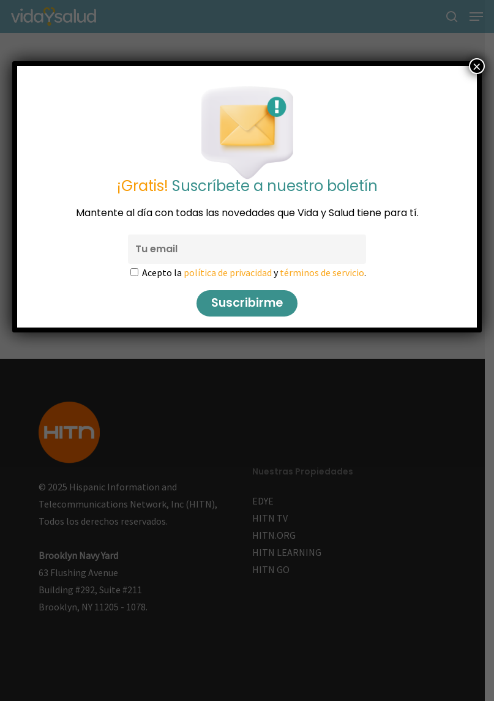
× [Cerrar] (477, 66)
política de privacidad (228, 272)
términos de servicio (322, 272)
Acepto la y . (254, 272)
